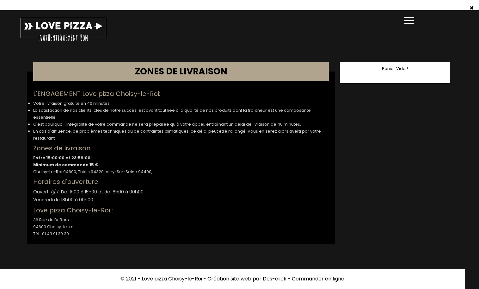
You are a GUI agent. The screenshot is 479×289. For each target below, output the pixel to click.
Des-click (274, 278)
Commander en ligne (318, 278)
